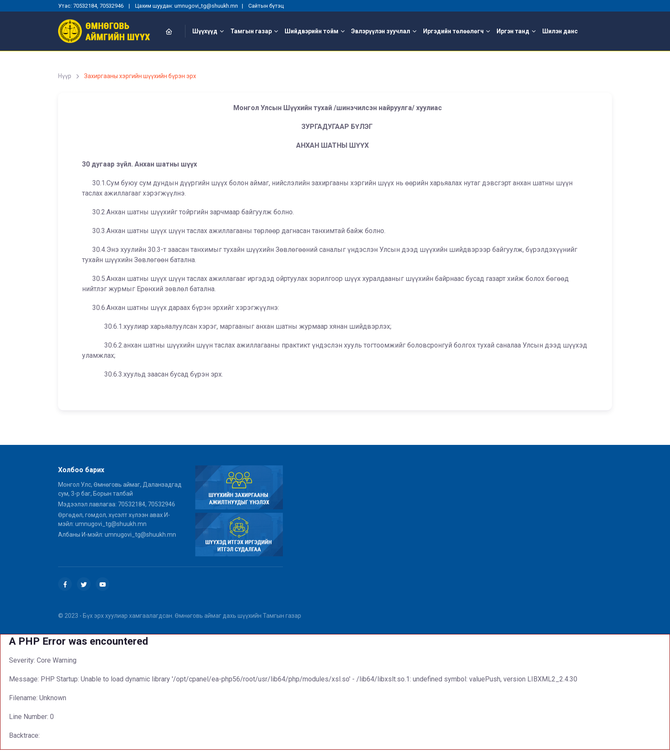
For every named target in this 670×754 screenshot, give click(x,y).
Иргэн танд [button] (513, 31)
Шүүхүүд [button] (204, 31)
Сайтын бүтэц (266, 6)
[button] (173, 31)
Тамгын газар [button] (251, 31)
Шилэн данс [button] (560, 31)
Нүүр (64, 76)
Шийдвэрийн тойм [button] (311, 31)
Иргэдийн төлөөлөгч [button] (453, 31)
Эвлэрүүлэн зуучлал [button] (380, 31)
